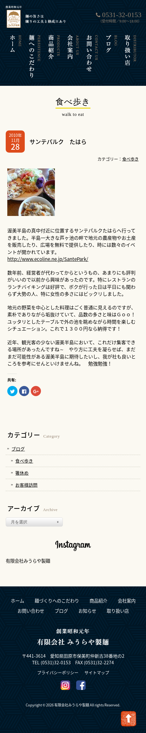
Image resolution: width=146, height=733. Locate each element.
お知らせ (87, 611)
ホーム (17, 600)
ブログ (18, 448)
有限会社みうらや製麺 (28, 560)
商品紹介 (98, 600)
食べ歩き (130, 159)
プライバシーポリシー (57, 672)
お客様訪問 (26, 485)
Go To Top (128, 719)
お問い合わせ (30, 611)
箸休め (22, 473)
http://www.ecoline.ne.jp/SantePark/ (47, 259)
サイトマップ (96, 672)
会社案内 (127, 600)
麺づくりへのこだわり (57, 600)
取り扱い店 (118, 611)
